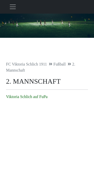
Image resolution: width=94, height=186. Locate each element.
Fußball (59, 64)
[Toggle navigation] (13, 7)
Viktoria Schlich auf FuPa (27, 97)
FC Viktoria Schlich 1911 (26, 64)
